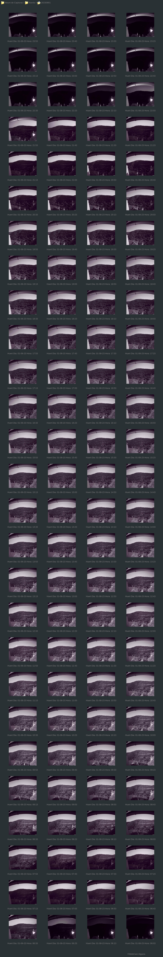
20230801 (44, 2)
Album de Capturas (12, 2)
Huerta (30, 2)
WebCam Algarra (137, 954)
